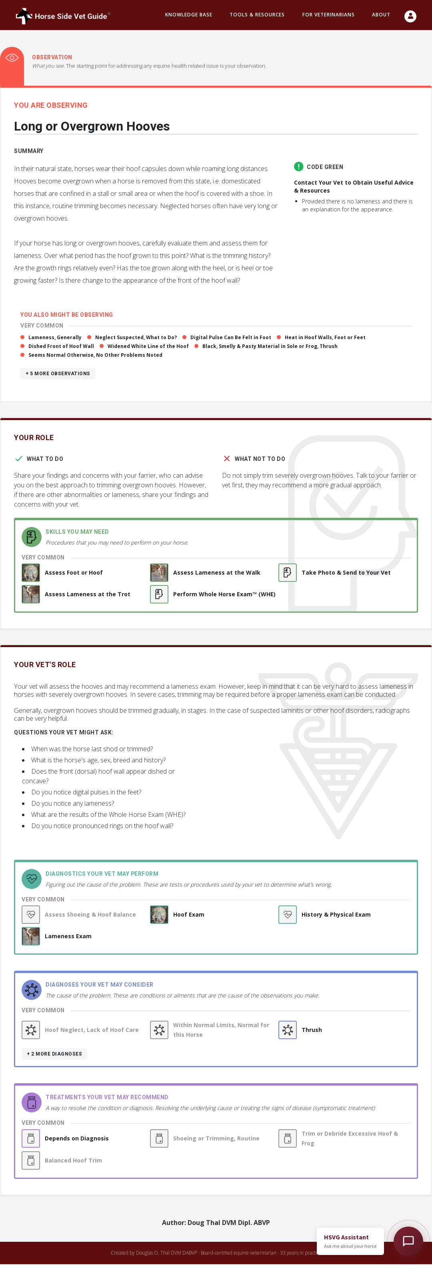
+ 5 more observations (58, 374)
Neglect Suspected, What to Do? (136, 338)
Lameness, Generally (55, 338)
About (381, 15)
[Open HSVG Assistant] (408, 1241)
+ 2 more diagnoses (54, 1054)
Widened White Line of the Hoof (148, 347)
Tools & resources (257, 15)
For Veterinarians (328, 15)
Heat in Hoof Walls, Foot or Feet (325, 338)
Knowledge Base (188, 15)
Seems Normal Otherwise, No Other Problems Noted (95, 355)
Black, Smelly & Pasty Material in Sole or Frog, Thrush (270, 347)
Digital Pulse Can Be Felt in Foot (230, 338)
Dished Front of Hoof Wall (61, 347)
